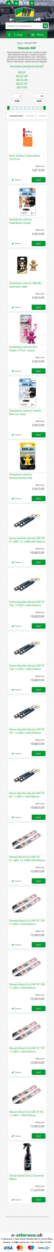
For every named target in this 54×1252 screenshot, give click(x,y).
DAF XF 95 (22, 87)
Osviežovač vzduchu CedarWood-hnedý (20, 221)
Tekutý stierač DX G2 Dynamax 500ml (26, 1177)
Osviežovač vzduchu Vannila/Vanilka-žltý (20, 476)
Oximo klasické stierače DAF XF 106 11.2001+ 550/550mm (27, 667)
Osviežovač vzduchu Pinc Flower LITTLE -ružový (23, 348)
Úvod (19, 43)
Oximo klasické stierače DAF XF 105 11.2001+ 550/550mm (27, 603)
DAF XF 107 (22, 83)
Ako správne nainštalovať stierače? (27, 66)
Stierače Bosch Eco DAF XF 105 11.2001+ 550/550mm (27, 922)
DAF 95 (21, 72)
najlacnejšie (30, 115)
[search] (45, 26)
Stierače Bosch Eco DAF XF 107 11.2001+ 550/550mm (27, 1049)
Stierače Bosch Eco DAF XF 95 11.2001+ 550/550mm (26, 1113)
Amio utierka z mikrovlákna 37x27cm (24, 157)
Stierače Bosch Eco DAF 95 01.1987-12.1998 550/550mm (27, 858)
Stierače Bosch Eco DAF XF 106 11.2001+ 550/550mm (27, 986)
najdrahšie (42, 115)
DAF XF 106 (22, 79)
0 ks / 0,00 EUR (41, 3)
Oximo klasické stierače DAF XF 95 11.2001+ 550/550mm (27, 794)
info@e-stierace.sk (20, 1242)
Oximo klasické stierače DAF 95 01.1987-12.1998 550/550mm (27, 539)
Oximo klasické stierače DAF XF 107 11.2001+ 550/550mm (27, 731)
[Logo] (25, 14)
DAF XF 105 (22, 76)
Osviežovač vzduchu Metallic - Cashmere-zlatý (26, 284)
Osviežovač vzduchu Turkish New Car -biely (25, 412)
